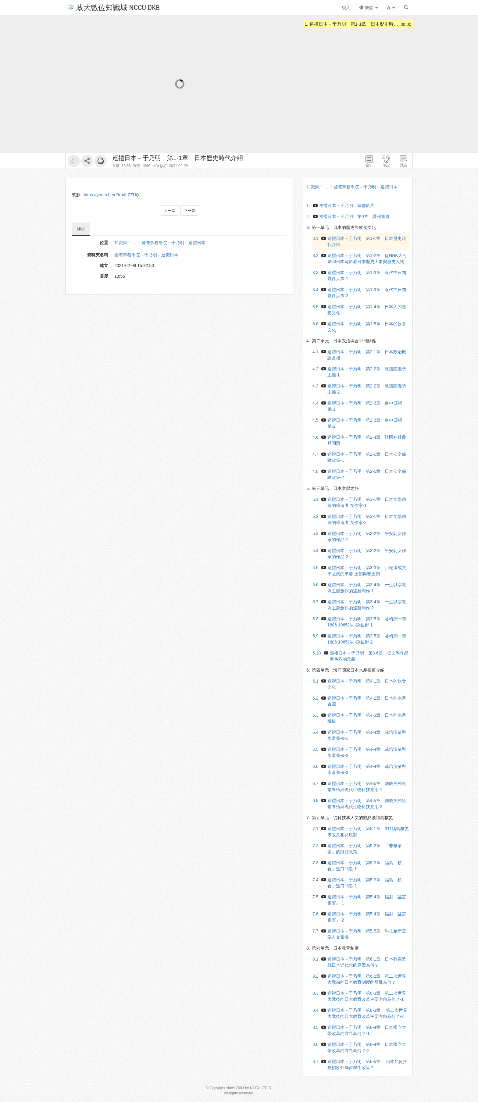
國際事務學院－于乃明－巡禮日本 (173, 242)
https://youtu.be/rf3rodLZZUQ (111, 194)
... (134, 242)
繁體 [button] (368, 7)
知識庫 (120, 242)
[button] (390, 7)
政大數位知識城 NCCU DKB (113, 7)
